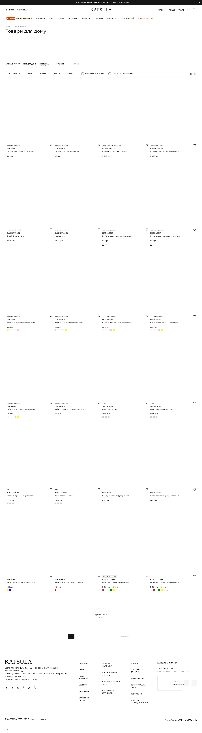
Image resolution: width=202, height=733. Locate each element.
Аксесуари (87, 18)
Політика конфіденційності (139, 701)
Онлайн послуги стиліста (109, 674)
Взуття (61, 18)
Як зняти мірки (137, 679)
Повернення (136, 694)
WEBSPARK (187, 720)
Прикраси (73, 18)
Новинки (40, 18)
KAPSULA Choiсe (19, 18)
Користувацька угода (138, 686)
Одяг (51, 18)
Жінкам (10, 10)
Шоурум (83, 685)
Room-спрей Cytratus (63, 496)
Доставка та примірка (137, 671)
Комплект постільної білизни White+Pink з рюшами (171, 582)
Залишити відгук (84, 699)
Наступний (126, 637)
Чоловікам (22, 10)
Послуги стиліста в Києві (111, 683)
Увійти (181, 10)
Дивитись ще (101, 616)
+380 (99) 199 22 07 (166, 668)
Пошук (172, 10)
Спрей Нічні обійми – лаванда (114, 152)
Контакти (83, 663)
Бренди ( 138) (127, 18)
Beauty (99, 18)
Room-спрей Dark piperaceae (162, 409)
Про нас (83, 670)
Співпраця (84, 691)
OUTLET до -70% (145, 18)
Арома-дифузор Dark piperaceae (20, 496)
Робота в (107, 664)
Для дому (112, 18)
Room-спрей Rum (109, 409)
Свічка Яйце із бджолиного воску (21, 152)
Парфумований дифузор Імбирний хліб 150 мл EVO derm (126, 496)
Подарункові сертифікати (108, 692)
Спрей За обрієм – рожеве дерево (165, 152)
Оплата (134, 663)
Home (8, 26)
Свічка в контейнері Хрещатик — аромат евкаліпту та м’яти (174, 496)
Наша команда (83, 677)
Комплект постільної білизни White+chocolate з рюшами (125, 582)
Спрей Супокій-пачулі (16, 236)
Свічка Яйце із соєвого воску (67, 152)
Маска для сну (60, 236)
